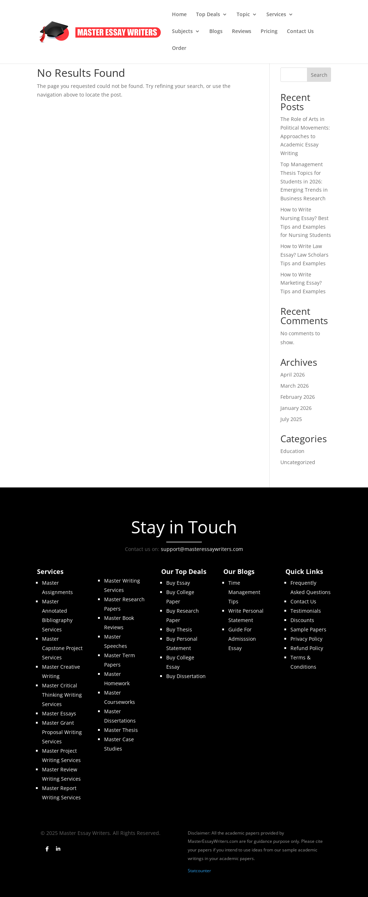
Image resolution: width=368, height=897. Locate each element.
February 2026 (297, 396)
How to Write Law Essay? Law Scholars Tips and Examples (304, 255)
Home (179, 15)
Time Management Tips (244, 592)
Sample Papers (308, 629)
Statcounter (199, 871)
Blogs (216, 31)
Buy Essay (178, 582)
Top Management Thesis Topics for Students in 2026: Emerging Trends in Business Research (304, 181)
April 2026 (292, 374)
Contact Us (300, 31)
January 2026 (296, 408)
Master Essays (59, 713)
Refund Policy (306, 648)
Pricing (269, 31)
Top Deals (208, 15)
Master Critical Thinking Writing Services (62, 694)
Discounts (302, 620)
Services (276, 15)
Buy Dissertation (186, 676)
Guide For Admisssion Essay (242, 638)
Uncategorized (297, 462)
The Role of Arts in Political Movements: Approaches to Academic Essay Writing (305, 136)
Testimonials (305, 610)
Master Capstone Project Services (62, 648)
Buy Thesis (179, 629)
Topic (243, 15)
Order (179, 48)
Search (319, 74)
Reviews (241, 31)
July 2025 (291, 419)
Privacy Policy (306, 638)
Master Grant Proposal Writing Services (62, 732)
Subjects (182, 31)
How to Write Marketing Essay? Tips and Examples (303, 283)
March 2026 (294, 385)
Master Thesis (121, 730)
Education (292, 451)
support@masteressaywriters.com (202, 549)
